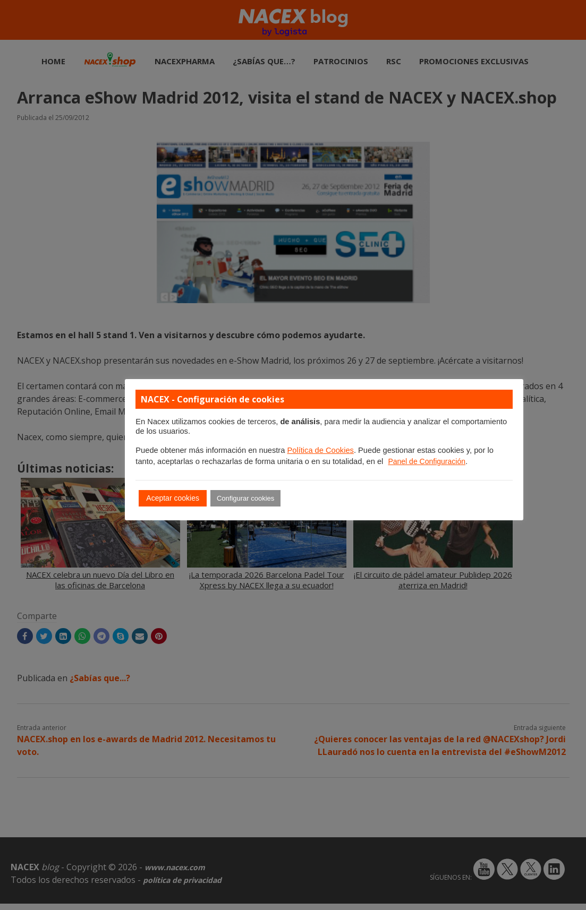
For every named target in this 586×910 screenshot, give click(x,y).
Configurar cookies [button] (245, 498)
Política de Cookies (320, 450)
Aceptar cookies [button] (172, 498)
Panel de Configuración (426, 461)
